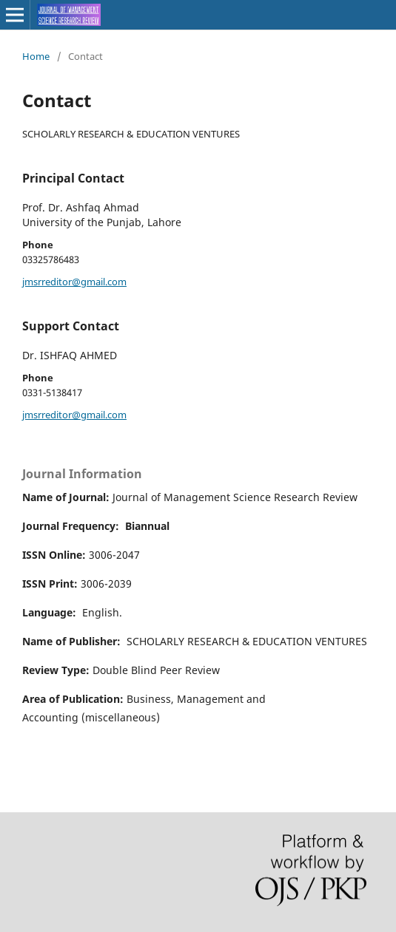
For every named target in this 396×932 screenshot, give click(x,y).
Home (36, 56)
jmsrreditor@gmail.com (74, 281)
